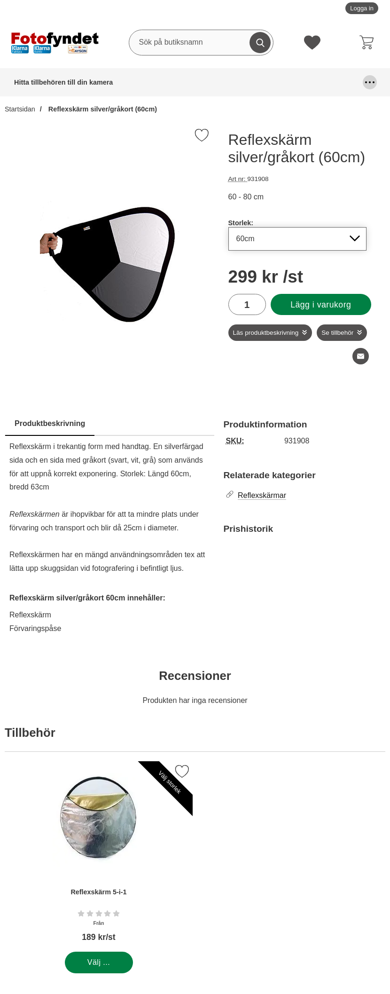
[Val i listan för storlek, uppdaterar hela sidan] (298, 239)
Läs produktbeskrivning (266, 332)
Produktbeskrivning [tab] (50, 423)
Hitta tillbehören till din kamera (40, 82)
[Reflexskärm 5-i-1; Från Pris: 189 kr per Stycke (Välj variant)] (99, 856)
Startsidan (20, 109)
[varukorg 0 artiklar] (369, 42)
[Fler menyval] (370, 82)
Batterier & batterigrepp (109, 82)
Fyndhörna (336, 82)
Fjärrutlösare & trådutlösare (273, 82)
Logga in (362, 8)
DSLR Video (219, 82)
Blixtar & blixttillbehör (170, 82)
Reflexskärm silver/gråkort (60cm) (102, 109)
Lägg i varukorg (320, 304)
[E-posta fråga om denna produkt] (360, 356)
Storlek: (241, 223)
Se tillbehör (337, 332)
